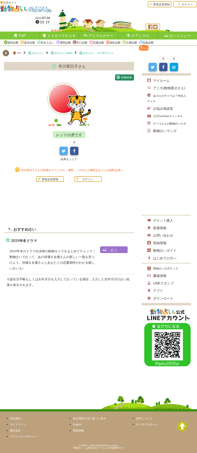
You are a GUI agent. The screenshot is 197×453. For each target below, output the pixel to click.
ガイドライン (18, 424)
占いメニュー (179, 35)
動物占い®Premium (26, 9)
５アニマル (140, 35)
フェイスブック (150, 27)
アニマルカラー (100, 35)
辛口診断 (81, 42)
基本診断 (29, 42)
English (77, 424)
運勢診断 (65, 42)
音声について (144, 418)
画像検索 (124, 77)
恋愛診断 (98, 42)
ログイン (187, 4)
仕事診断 (131, 42)
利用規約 (15, 418)
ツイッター (155, 27)
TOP (22, 35)
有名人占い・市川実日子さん (98, 53)
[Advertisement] (37, 323)
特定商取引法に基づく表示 (89, 418)
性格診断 (148, 42)
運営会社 (15, 430)
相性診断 (115, 42)
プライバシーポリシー (23, 436)
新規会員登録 (161, 4)
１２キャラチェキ (61, 35)
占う (114, 250)
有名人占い (47, 42)
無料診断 (13, 42)
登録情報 (78, 430)
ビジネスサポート (147, 424)
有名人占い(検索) (63, 53)
